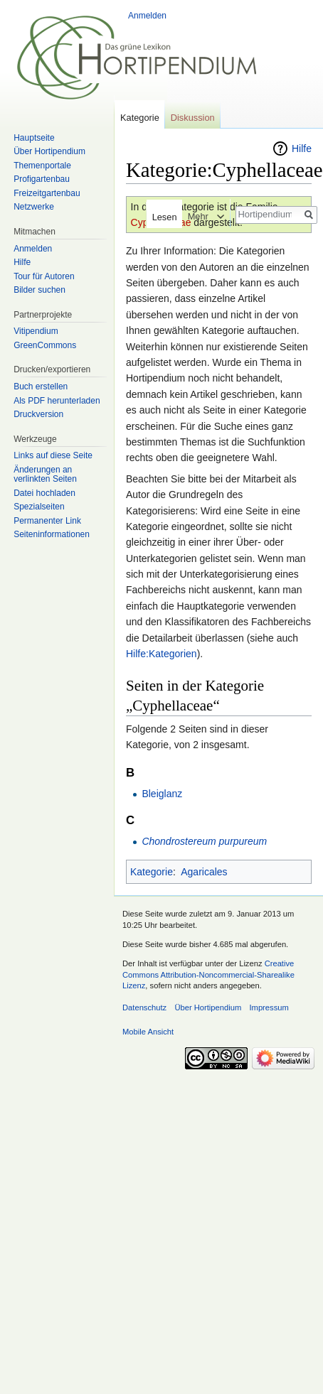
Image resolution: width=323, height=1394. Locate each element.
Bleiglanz (162, 793)
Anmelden (147, 16)
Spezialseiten (39, 507)
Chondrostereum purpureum (204, 841)
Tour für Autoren (44, 276)
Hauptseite (34, 138)
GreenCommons (45, 345)
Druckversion (38, 414)
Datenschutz (144, 1007)
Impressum (268, 1007)
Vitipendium (36, 331)
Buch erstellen (41, 386)
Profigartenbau (42, 179)
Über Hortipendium (49, 151)
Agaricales (204, 871)
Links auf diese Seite (53, 455)
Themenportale (42, 166)
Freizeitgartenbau (47, 193)
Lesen (159, 217)
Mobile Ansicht (148, 1031)
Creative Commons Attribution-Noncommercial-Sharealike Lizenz (208, 974)
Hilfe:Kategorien (161, 653)
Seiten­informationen (52, 534)
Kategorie (151, 871)
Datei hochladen (44, 493)
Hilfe (302, 148)
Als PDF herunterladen (57, 401)
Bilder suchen (39, 290)
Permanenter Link (47, 521)
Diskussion (193, 117)
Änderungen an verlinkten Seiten (45, 475)
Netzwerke (34, 207)
